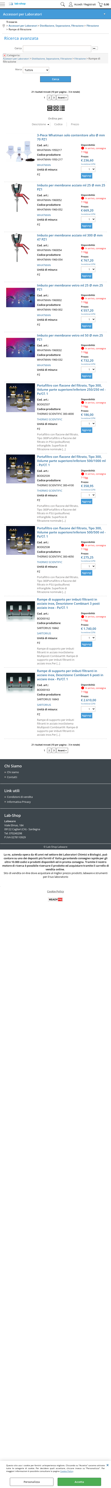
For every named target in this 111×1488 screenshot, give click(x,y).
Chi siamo (13, 772)
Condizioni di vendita (20, 797)
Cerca (18, 48)
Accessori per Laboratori (22, 14)
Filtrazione (80, 58)
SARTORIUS (44, 633)
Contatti (12, 777)
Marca (18, 69)
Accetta (79, 1482)
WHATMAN (44, 165)
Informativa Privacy (19, 802)
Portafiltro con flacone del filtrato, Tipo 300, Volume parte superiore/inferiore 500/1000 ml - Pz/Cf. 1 (71, 461)
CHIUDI (107, 1465)
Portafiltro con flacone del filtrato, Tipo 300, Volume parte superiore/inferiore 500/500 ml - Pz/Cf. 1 (71, 532)
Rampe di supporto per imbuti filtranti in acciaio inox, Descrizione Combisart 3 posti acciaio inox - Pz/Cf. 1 (68, 603)
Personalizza (32, 1482)
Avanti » (62, 97)
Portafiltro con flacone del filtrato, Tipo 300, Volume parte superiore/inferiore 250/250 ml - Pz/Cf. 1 (71, 389)
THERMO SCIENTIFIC (49, 419)
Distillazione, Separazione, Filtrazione (52, 58)
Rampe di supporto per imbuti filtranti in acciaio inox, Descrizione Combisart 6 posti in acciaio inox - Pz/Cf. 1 (70, 675)
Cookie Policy (66, 1471)
